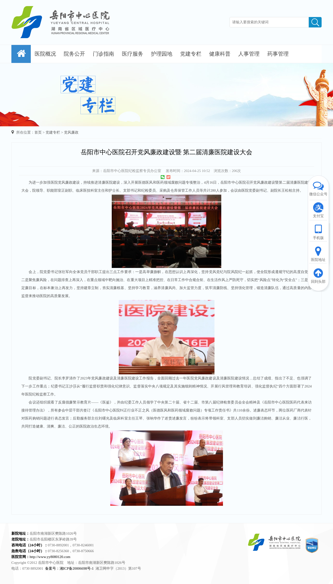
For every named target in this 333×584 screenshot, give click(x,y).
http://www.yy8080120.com (50, 557)
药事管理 (278, 54)
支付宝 (318, 210)
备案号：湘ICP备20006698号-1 (69, 568)
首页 (38, 132)
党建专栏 (190, 54)
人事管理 (249, 54)
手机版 (318, 232)
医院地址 (318, 254)
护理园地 (161, 54)
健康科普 (219, 54)
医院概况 (45, 54)
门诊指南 (103, 54)
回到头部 (318, 275)
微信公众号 (318, 188)
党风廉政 (71, 132)
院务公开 (74, 54)
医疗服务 (132, 54)
